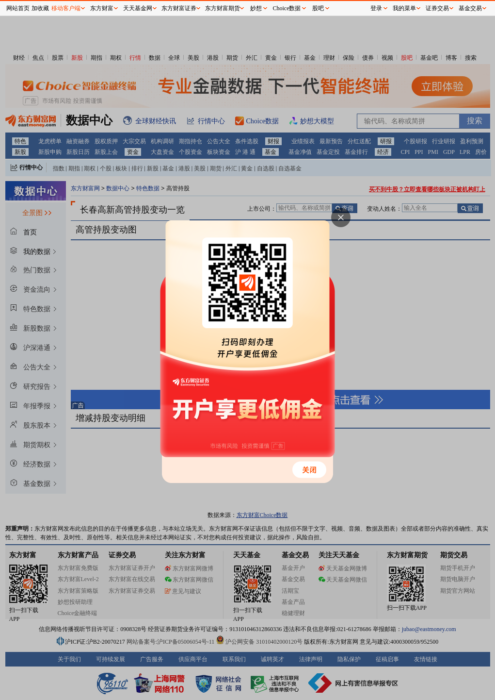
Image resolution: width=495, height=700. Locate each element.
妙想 (256, 8)
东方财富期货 (222, 8)
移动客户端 (65, 8)
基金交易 (470, 8)
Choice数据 (287, 8)
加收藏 (40, 8)
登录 (376, 8)
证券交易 (437, 8)
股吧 (318, 8)
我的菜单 (404, 8)
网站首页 (18, 8)
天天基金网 (137, 8)
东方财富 (101, 8)
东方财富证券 (178, 8)
